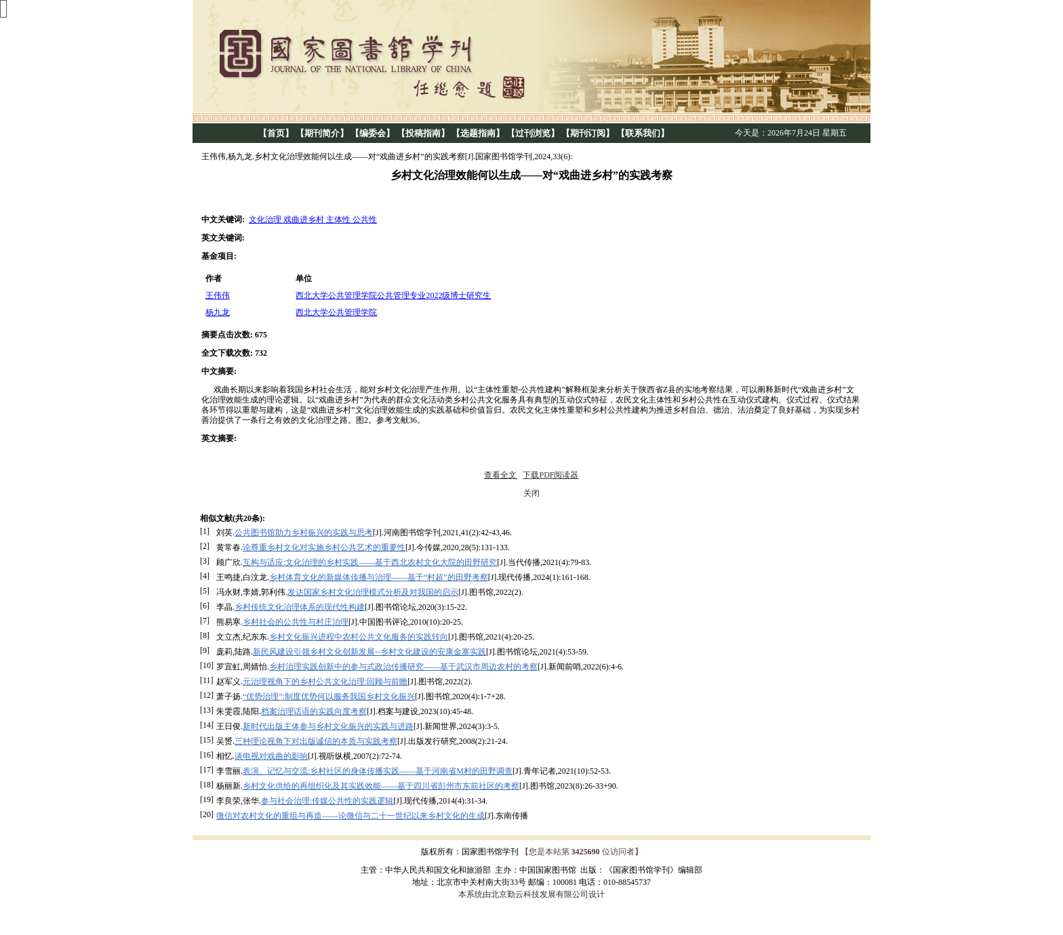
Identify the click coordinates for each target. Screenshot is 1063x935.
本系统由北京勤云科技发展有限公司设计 (531, 894)
